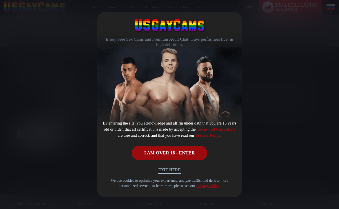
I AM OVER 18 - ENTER (169, 152)
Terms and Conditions (215, 129)
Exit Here (169, 170)
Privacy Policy (207, 135)
